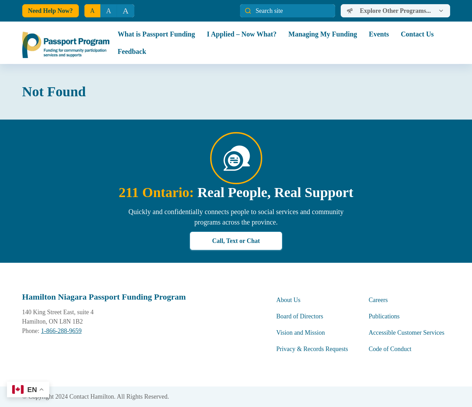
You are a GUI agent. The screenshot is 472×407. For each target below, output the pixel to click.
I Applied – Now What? (241, 34)
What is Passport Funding (156, 34)
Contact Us (417, 34)
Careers (378, 299)
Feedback (132, 51)
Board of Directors (299, 316)
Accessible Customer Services (407, 332)
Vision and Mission (300, 332)
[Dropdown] (395, 10)
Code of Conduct (391, 348)
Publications (384, 316)
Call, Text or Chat (236, 240)
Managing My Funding (322, 34)
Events (379, 34)
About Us (288, 299)
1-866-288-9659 (61, 330)
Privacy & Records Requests (312, 348)
